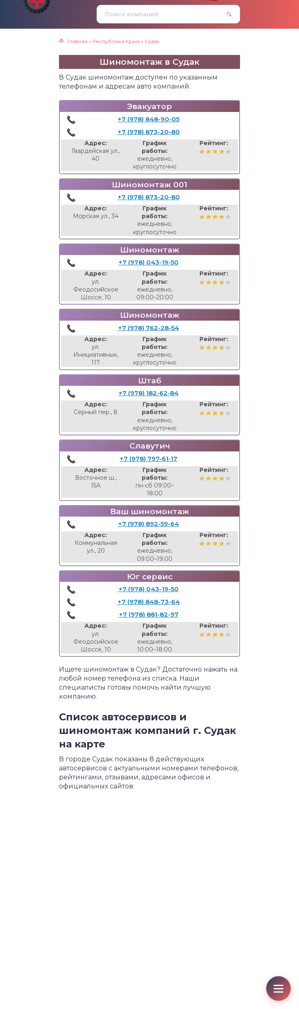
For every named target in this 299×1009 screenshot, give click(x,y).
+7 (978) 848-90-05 (148, 119)
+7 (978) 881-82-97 (149, 614)
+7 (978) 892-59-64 (148, 524)
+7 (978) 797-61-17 (148, 458)
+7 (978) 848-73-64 (149, 602)
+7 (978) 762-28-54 (148, 328)
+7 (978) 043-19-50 (148, 262)
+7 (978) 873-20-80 (149, 132)
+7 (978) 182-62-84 (148, 393)
